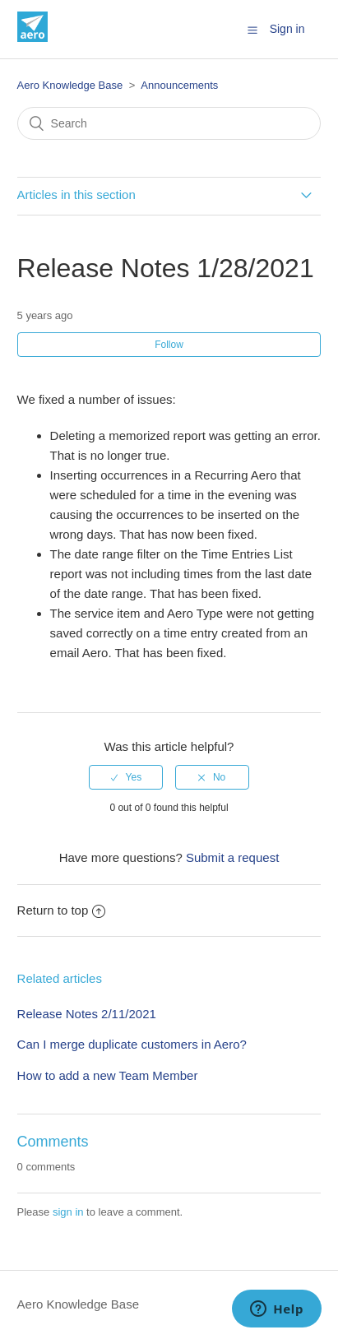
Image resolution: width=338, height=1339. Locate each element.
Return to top (61, 910)
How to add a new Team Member (107, 1075)
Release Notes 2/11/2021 (86, 1014)
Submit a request (232, 857)
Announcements (179, 85)
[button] (252, 29)
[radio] (126, 777)
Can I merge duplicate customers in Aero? (132, 1044)
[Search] (169, 123)
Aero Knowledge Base (70, 85)
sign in (68, 1212)
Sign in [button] (287, 28)
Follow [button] (169, 344)
